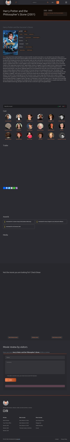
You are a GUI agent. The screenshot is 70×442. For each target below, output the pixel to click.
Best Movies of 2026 (24, 420)
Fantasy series (35, 337)
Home (45, 10)
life (31, 57)
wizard (30, 66)
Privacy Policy (64, 439)
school (22, 65)
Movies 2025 (6, 428)
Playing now (38, 423)
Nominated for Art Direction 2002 (13, 226)
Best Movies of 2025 (24, 423)
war (25, 63)
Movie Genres (6, 420)
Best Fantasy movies (13, 337)
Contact (57, 439)
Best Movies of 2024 (24, 425)
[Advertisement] (35, 92)
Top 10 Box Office (7, 423)
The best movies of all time (25, 428)
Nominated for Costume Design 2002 (18, 221)
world (47, 70)
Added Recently (39, 425)
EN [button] (53, 2)
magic (13, 71)
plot (56, 75)
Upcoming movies (40, 420)
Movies (50, 10)
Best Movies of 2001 (56, 337)
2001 (25, 31)
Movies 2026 (6, 425)
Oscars (37, 428)
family (57, 60)
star (64, 71)
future (63, 63)
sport (61, 80)
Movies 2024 (6, 430)
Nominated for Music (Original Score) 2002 (50, 221)
